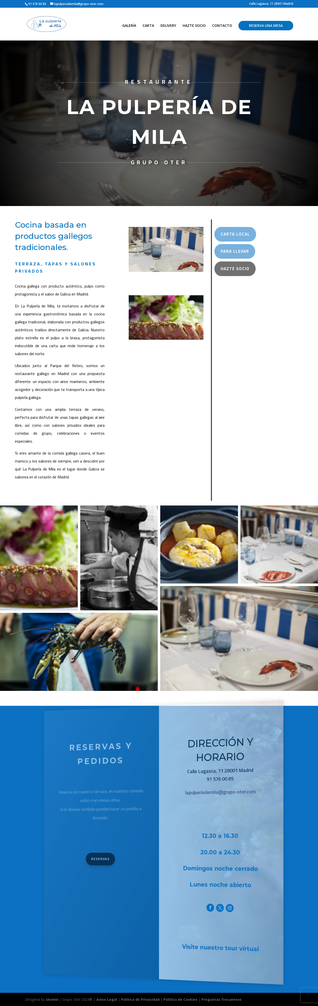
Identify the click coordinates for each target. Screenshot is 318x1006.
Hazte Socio (230, 269)
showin (52, 999)
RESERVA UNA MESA (266, 25)
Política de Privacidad (140, 999)
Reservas (115, 858)
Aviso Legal (106, 999)
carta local (230, 234)
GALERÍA (129, 26)
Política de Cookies (181, 999)
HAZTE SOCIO (194, 26)
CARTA (148, 26)
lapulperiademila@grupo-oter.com (211, 788)
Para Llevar (230, 251)
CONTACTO (222, 26)
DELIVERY (168, 26)
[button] (39, 557)
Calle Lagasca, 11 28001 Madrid (271, 4)
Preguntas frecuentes (221, 999)
